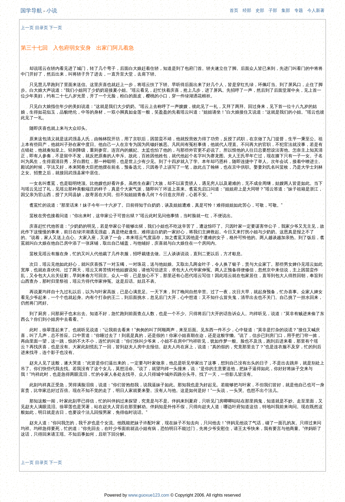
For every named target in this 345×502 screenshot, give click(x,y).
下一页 (55, 27)
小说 (51, 10)
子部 (272, 10)
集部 (285, 10)
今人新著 (316, 10)
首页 (234, 10)
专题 (298, 10)
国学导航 (31, 10)
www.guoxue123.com (148, 495)
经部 (247, 10)
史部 (260, 10)
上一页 (27, 27)
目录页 (41, 27)
